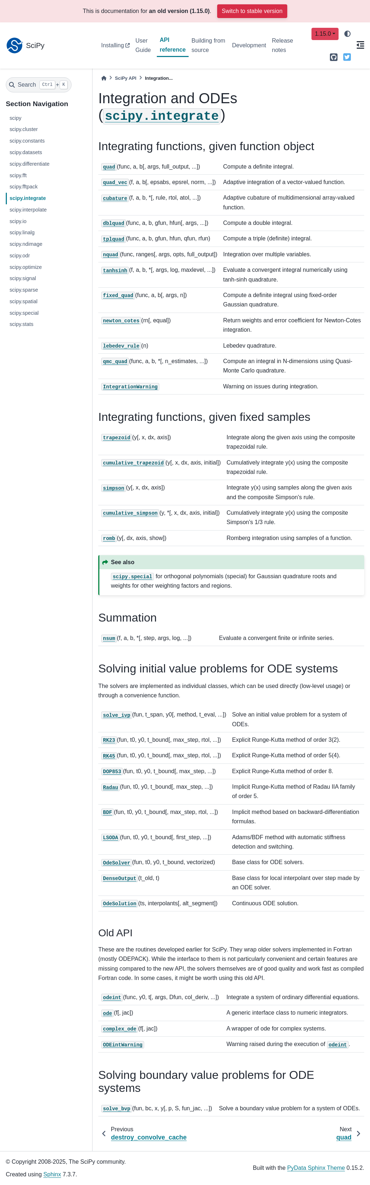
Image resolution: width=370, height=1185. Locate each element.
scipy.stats (21, 324)
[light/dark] (347, 34)
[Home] (103, 78)
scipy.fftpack (23, 186)
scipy (15, 118)
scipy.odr (19, 255)
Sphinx (52, 1174)
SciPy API (125, 78)
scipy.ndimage (25, 244)
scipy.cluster (23, 129)
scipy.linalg (21, 232)
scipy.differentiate (29, 164)
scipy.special (24, 313)
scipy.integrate (27, 198)
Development (249, 45)
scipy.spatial (23, 301)
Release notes (282, 45)
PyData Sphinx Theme (316, 1168)
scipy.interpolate (28, 210)
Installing (112, 45)
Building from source (208, 45)
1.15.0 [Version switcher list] (323, 34)
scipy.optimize (25, 267)
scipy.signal (22, 278)
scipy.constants (26, 141)
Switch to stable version (252, 11)
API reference (173, 44)
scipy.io (17, 221)
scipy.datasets (25, 152)
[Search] (39, 84)
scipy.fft (17, 175)
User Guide (143, 45)
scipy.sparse (23, 290)
